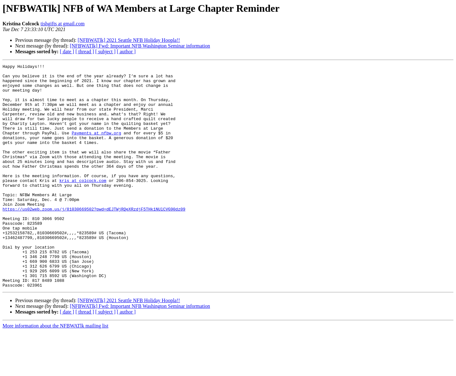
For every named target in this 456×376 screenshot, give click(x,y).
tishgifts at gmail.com (63, 23)
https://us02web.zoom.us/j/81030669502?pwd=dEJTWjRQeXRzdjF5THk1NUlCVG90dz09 (94, 238)
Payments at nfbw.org (96, 147)
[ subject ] (105, 51)
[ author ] (126, 51)
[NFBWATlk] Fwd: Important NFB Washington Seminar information (140, 46)
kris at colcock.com (82, 204)
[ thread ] (84, 51)
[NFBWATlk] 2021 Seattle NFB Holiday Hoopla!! (129, 40)
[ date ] (67, 51)
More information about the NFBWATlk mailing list (55, 370)
